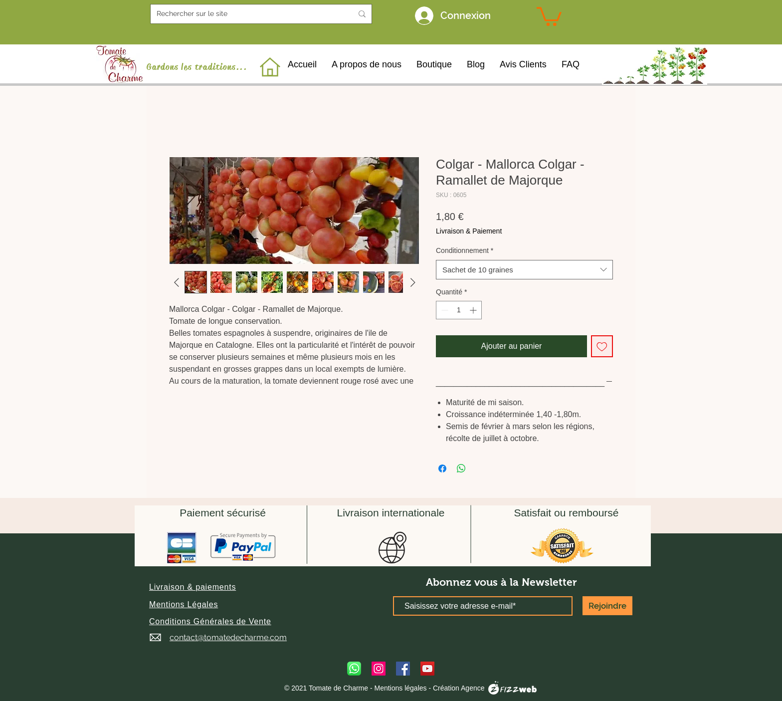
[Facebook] (403, 669)
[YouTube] (427, 669)
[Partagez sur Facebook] (442, 468)
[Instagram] (379, 669)
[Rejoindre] (607, 605)
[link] (549, 15)
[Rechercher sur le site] (247, 13)
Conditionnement (464, 250)
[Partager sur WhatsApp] (461, 468)
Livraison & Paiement (469, 231)
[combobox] (524, 269)
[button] (192, 587)
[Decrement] (443, 310)
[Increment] (474, 310)
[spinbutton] (459, 310)
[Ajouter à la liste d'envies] (602, 346)
